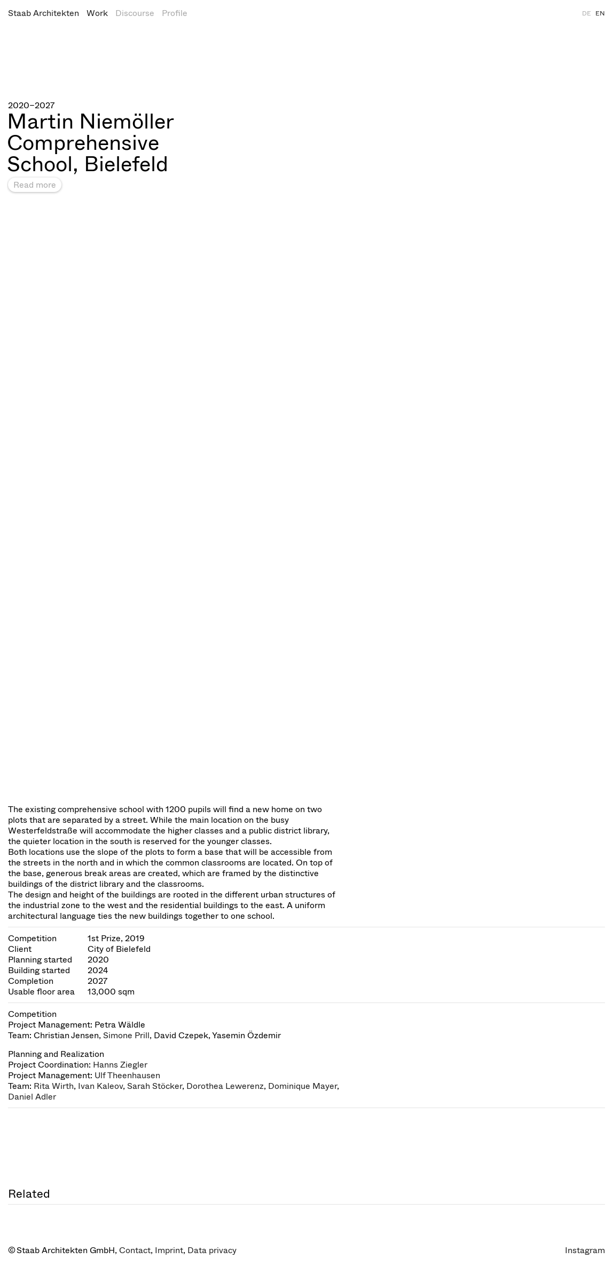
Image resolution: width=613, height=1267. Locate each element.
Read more (34, 185)
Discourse (134, 13)
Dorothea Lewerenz (225, 1086)
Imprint (169, 1250)
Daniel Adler (32, 1096)
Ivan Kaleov (100, 1086)
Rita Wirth (54, 1086)
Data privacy (212, 1250)
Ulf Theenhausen (127, 1075)
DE (586, 13)
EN (600, 13)
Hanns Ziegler (120, 1064)
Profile (174, 13)
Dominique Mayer (302, 1086)
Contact (135, 1250)
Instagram (585, 1250)
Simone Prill (126, 1035)
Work (97, 13)
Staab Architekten (43, 13)
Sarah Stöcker (154, 1086)
